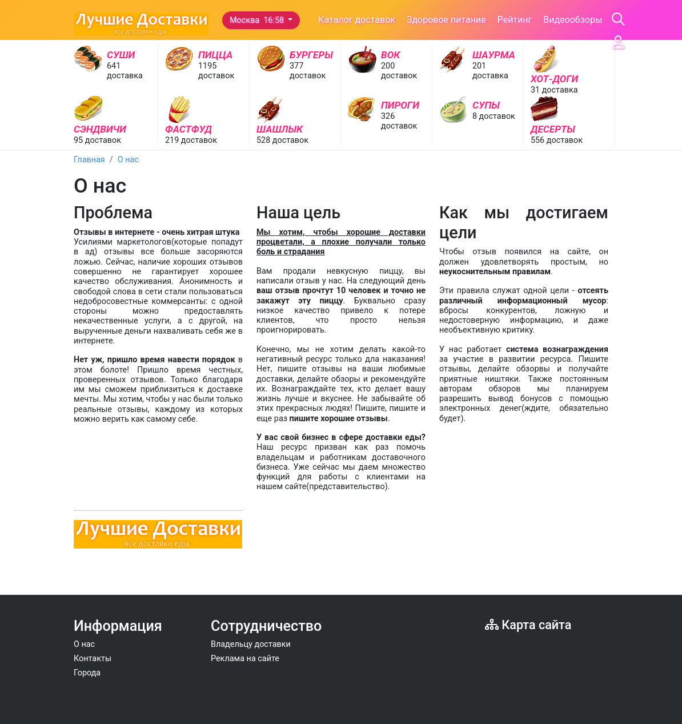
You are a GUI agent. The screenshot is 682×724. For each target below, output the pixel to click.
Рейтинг (515, 19)
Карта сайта (528, 625)
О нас (128, 160)
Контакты (92, 658)
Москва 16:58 (258, 20)
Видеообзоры (572, 19)
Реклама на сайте (245, 658)
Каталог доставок (356, 19)
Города (87, 673)
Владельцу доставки (251, 644)
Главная (89, 160)
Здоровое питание (446, 19)
